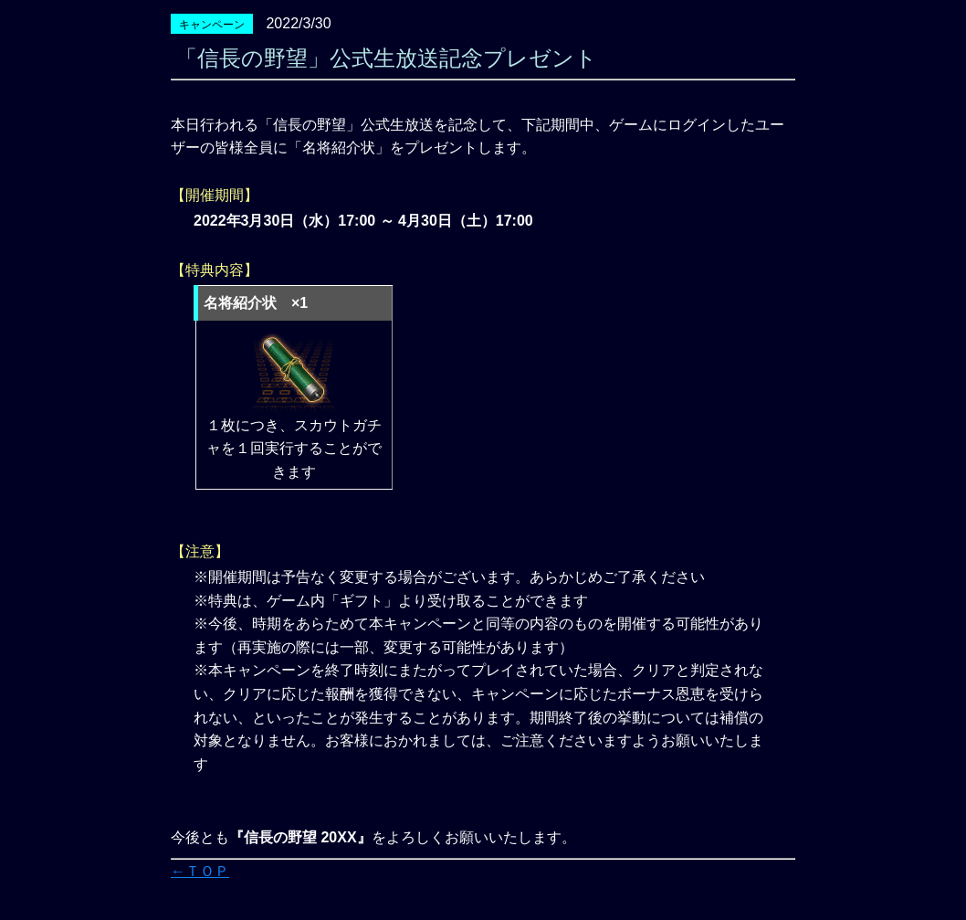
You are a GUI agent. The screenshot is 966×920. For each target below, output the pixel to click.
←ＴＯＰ (200, 871)
